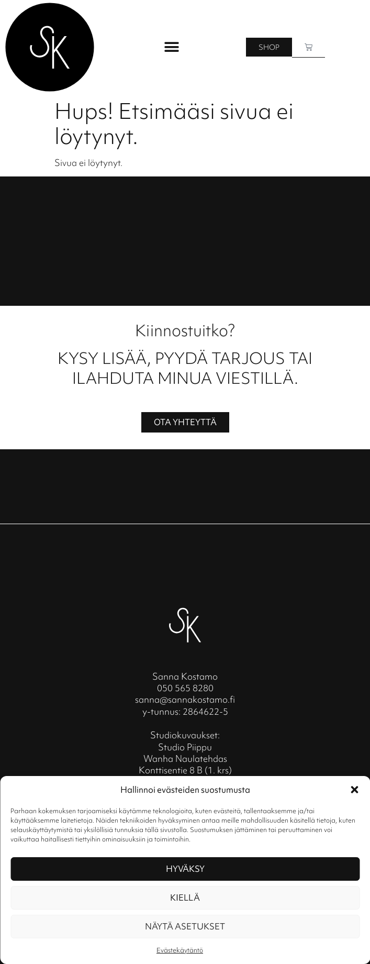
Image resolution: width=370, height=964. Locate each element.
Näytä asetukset (185, 926)
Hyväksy (185, 868)
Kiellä (185, 897)
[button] (354, 789)
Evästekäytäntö (179, 950)
